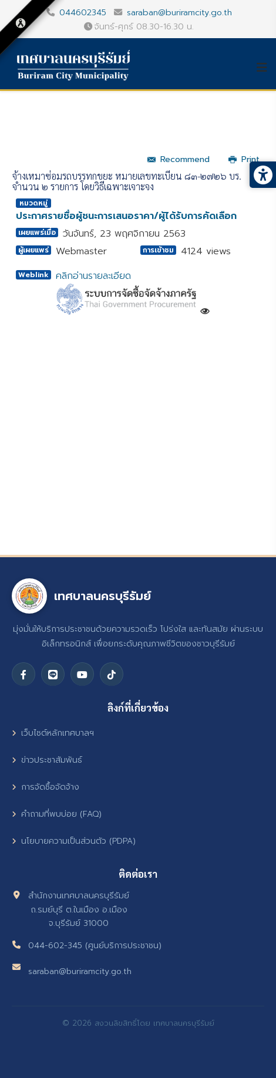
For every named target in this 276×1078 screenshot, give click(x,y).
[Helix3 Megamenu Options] (266, 67)
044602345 (82, 12)
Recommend (178, 159)
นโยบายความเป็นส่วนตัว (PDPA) (74, 841)
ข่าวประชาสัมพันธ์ (47, 760)
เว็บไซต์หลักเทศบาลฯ (53, 733)
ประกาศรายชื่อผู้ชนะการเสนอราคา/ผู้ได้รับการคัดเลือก (126, 216)
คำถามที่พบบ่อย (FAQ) (57, 814)
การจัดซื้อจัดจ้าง (45, 787)
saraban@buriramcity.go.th (179, 12)
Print (244, 159)
